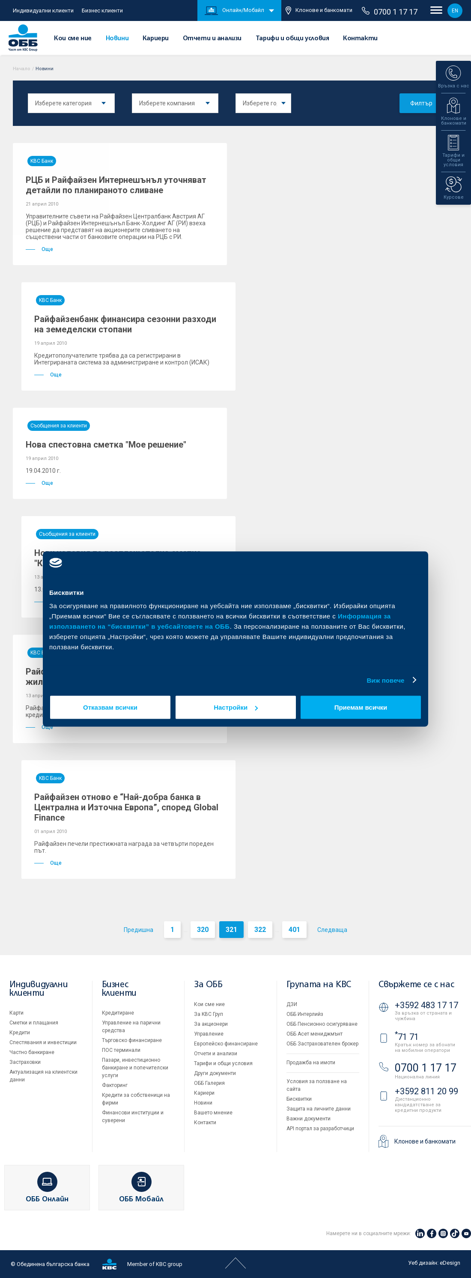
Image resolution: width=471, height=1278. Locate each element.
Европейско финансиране (226, 1044)
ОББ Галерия (209, 1083)
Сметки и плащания (33, 1023)
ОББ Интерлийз (304, 1014)
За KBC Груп (208, 1014)
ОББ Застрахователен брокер (322, 1044)
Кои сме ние (73, 39)
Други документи (215, 1073)
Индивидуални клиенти (43, 10)
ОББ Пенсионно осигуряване (322, 1024)
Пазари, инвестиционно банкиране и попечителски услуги (135, 1067)
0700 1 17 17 (389, 11)
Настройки (236, 707)
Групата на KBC (318, 985)
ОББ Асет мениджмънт (314, 1034)
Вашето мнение (213, 1113)
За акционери (211, 1024)
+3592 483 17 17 (426, 1005)
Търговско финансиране (132, 1040)
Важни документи (308, 1119)
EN (455, 11)
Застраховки (25, 1062)
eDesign (450, 1263)
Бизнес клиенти (102, 10)
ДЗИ (291, 1004)
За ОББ (208, 985)
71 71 (407, 1037)
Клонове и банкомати (319, 10)
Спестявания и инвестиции (43, 1042)
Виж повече (385, 680)
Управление (209, 1034)
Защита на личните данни (318, 1109)
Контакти (360, 39)
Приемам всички (361, 707)
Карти (16, 1013)
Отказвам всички (110, 707)
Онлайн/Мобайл (234, 10)
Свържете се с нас (416, 985)
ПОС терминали (121, 1050)
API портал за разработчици (320, 1129)
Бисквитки (299, 1099)
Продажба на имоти (310, 1063)
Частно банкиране (31, 1052)
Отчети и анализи (212, 39)
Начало (21, 69)
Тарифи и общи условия (292, 39)
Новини (117, 39)
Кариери (156, 39)
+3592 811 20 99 (426, 1091)
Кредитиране (118, 1013)
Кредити (19, 1033)
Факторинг (115, 1085)
